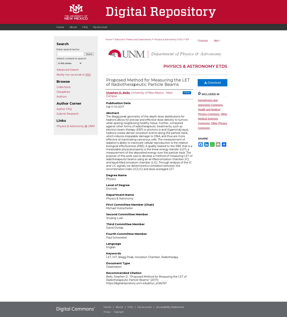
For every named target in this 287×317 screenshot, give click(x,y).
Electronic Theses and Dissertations (133, 39)
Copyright (119, 312)
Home (108, 39)
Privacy (107, 312)
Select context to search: (72, 58)
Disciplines (63, 91)
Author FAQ (64, 109)
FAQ (130, 306)
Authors (62, 96)
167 (187, 39)
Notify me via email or (74, 74)
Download (212, 82)
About (119, 306)
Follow (187, 92)
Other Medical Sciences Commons (212, 119)
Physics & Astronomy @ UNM (76, 126)
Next (216, 40)
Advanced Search (68, 69)
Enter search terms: (68, 49)
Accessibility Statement (170, 306)
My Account (144, 306)
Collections (63, 87)
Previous (203, 40)
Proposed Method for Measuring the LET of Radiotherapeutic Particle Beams (148, 82)
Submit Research (68, 113)
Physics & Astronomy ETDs (168, 39)
